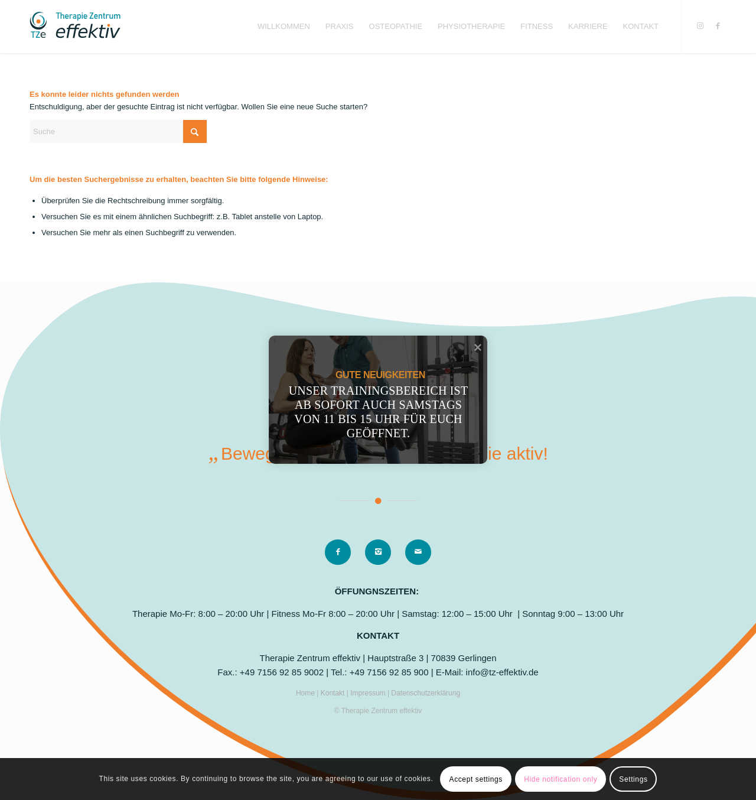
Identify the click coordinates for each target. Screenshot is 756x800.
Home (306, 693)
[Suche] (118, 131)
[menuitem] (284, 26)
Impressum (368, 693)
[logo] (75, 26)
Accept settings (476, 779)
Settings (633, 779)
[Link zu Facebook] (717, 26)
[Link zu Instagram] (700, 26)
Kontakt (334, 693)
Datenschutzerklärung (425, 693)
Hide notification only (560, 779)
